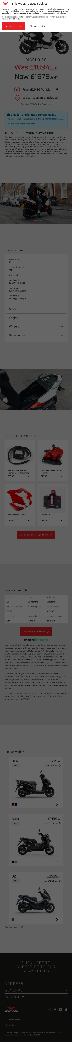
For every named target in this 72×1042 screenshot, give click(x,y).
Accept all (13, 26)
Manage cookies (37, 26)
